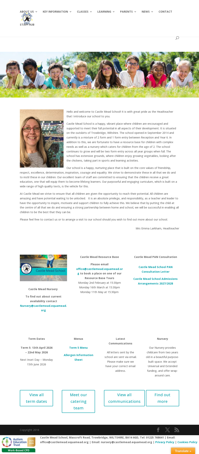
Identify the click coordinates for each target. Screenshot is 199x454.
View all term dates (36, 398)
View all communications (124, 398)
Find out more (162, 398)
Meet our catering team (78, 401)
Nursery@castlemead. (35, 306)
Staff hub (27, 24)
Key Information (55, 11)
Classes (82, 11)
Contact (165, 11)
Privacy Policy (164, 442)
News (146, 11)
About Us (27, 11)
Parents (126, 11)
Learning (104, 11)
